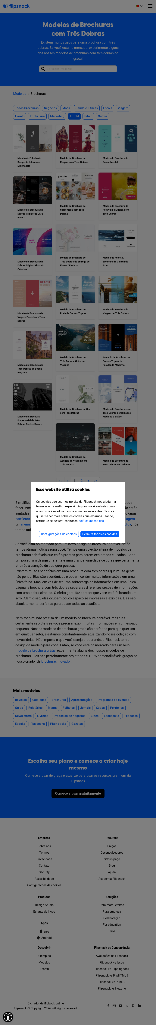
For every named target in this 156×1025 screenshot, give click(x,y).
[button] (8, 1017)
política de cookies (91, 521)
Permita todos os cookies (99, 534)
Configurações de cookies (59, 534)
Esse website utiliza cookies (78, 492)
